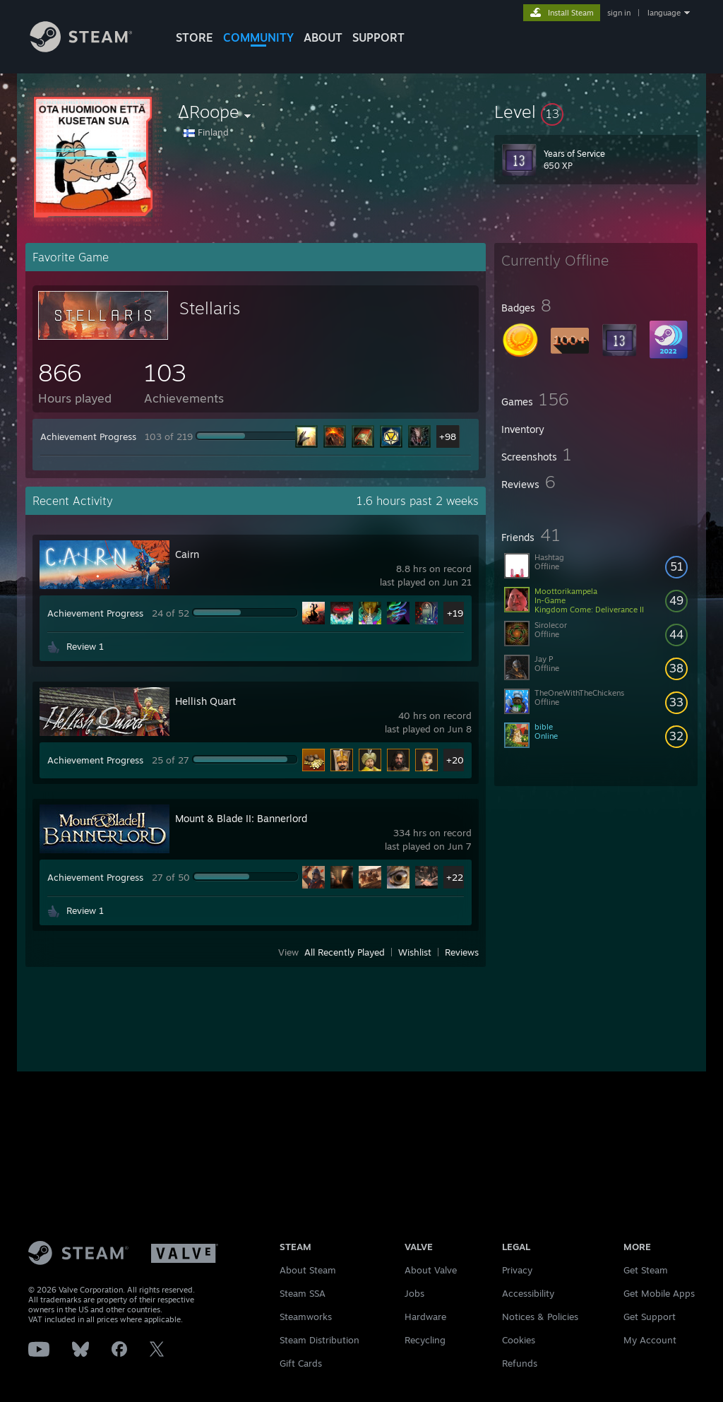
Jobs (414, 1293)
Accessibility (528, 1293)
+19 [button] (455, 613)
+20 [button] (455, 760)
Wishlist (414, 952)
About (323, 37)
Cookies (518, 1339)
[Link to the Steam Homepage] (92, 48)
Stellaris (209, 308)
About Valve (431, 1270)
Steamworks (306, 1316)
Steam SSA (302, 1293)
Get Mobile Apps (659, 1293)
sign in (619, 13)
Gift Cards (301, 1363)
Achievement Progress (88, 436)
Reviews (462, 952)
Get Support (649, 1316)
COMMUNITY (258, 37)
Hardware (425, 1316)
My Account (649, 1339)
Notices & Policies (540, 1316)
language (664, 13)
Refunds (519, 1363)
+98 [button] (447, 436)
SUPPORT (378, 37)
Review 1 (85, 646)
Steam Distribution (319, 1339)
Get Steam (645, 1270)
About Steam (308, 1270)
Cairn (187, 554)
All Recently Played (344, 952)
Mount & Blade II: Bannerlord (241, 818)
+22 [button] (454, 877)
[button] (596, 111)
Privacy (517, 1270)
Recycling (425, 1339)
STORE (194, 37)
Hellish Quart (205, 701)
